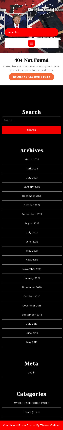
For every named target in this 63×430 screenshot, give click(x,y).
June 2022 (32, 276)
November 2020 (32, 322)
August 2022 (32, 258)
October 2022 (32, 239)
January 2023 (32, 221)
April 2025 (32, 203)
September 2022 (32, 249)
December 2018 (31, 340)
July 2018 (31, 358)
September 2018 (32, 349)
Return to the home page (33, 77)
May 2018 (31, 376)
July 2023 (32, 212)
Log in (31, 407)
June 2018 (32, 367)
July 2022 (32, 267)
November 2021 (31, 303)
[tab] (31, 43)
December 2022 (31, 230)
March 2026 (32, 194)
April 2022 (32, 294)
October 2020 (32, 331)
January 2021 (32, 312)
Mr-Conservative (31, 22)
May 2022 (32, 285)
